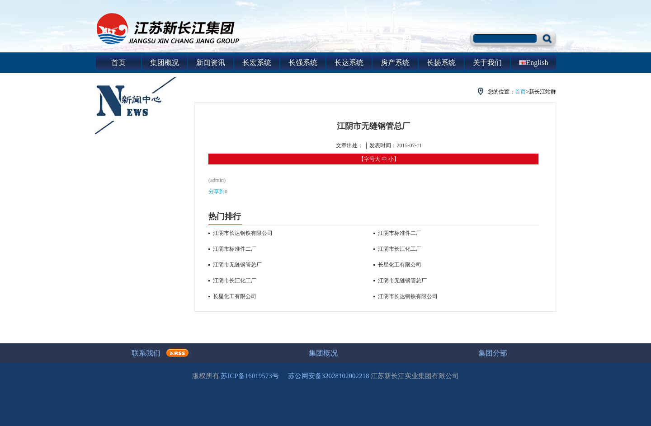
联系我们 (146, 353)
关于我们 (487, 62)
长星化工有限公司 (234, 296)
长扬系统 (441, 62)
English (533, 62)
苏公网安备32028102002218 (328, 375)
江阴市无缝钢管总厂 (237, 265)
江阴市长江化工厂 (234, 280)
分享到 (216, 191)
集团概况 (164, 62)
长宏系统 (256, 62)
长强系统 (302, 62)
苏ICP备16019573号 (249, 375)
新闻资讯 (210, 62)
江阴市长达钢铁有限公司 (243, 233)
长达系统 (349, 62)
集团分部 (492, 353)
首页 (118, 62)
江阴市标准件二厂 (234, 249)
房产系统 (395, 62)
